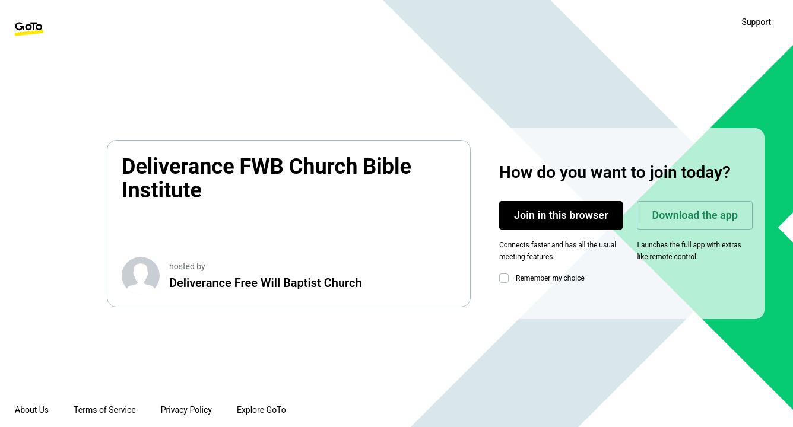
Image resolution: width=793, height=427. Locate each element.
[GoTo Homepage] (29, 29)
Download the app (695, 215)
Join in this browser (561, 215)
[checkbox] (506, 278)
